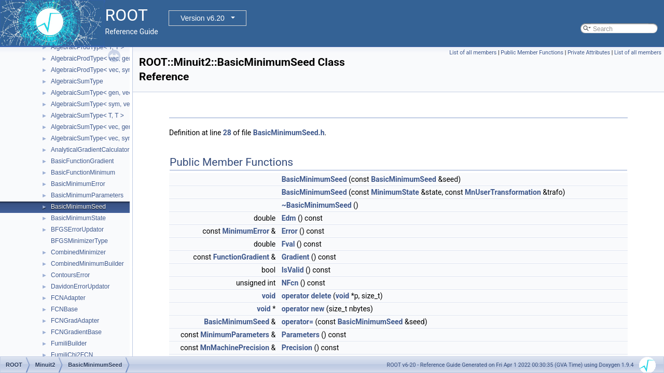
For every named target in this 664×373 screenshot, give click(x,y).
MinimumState (395, 192)
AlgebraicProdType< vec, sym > (95, 70)
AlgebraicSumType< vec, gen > (94, 127)
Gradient (296, 257)
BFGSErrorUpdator (77, 229)
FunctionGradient (241, 257)
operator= (297, 322)
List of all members (472, 52)
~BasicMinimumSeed (317, 205)
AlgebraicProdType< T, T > (87, 47)
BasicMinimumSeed (78, 206)
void (268, 296)
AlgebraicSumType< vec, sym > (95, 138)
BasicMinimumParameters (87, 195)
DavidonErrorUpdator (80, 286)
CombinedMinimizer (78, 252)
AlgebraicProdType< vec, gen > (94, 58)
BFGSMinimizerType (79, 241)
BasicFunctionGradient (82, 161)
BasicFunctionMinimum (83, 172)
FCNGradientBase (76, 332)
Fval (288, 244)
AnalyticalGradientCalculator (90, 149)
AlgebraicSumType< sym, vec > (95, 104)
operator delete (306, 296)
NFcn (290, 283)
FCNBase (64, 309)
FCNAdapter (68, 298)
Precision (297, 347)
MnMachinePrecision (234, 347)
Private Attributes (589, 52)
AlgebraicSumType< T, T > (87, 115)
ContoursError (70, 275)
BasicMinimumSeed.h (289, 132)
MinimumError (245, 231)
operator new (303, 309)
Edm (289, 218)
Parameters (301, 335)
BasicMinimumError (78, 184)
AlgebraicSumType (77, 81)
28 (227, 132)
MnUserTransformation (503, 192)
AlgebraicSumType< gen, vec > (94, 92)
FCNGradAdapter (75, 320)
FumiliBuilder (69, 343)
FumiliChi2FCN (72, 354)
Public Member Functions (532, 52)
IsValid (293, 270)
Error (290, 231)
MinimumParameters (234, 335)
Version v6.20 (203, 18)
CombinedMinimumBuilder (87, 263)
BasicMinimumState (78, 218)
